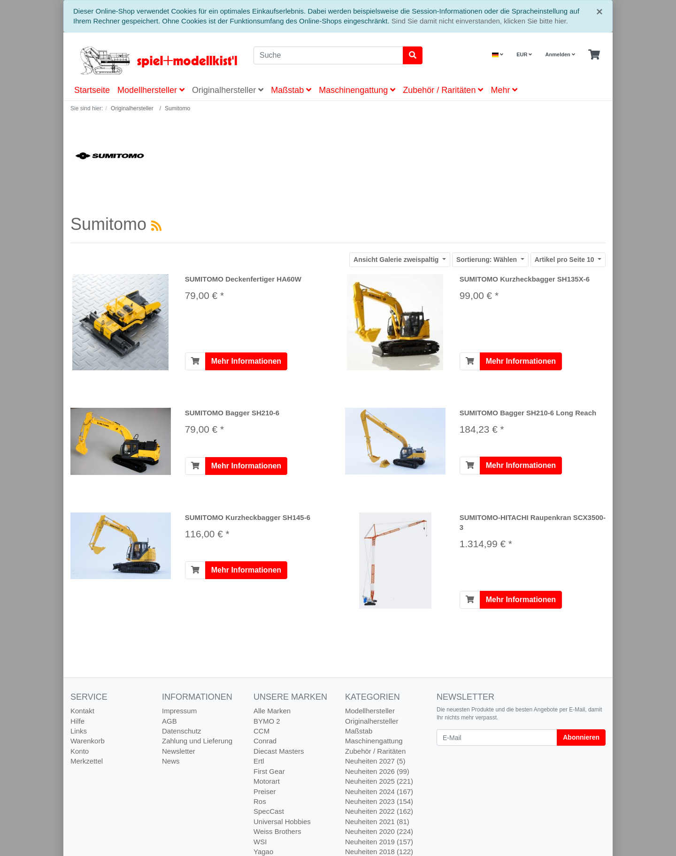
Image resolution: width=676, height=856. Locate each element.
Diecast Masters (279, 751)
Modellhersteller (150, 90)
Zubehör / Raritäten (443, 90)
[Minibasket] (594, 54)
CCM (261, 731)
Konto (79, 751)
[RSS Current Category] (156, 225)
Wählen (487, 259)
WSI (260, 842)
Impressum (179, 711)
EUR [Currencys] (524, 54)
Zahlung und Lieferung (197, 741)
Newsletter (178, 751)
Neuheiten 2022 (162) (379, 811)
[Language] (497, 54)
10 (565, 259)
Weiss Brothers (277, 831)
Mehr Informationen (246, 361)
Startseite (92, 90)
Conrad (265, 741)
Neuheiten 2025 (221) (379, 781)
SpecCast (269, 811)
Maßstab (291, 90)
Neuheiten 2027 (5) (375, 761)
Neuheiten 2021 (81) (377, 821)
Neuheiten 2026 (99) (377, 771)
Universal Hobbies (282, 821)
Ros (260, 801)
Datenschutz (181, 731)
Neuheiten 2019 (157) (379, 842)
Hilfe (77, 721)
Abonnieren (581, 737)
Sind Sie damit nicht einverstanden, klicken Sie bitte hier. (480, 21)
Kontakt (82, 711)
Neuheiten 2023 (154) (379, 801)
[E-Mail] (497, 737)
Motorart (267, 781)
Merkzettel (86, 761)
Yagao (263, 852)
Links (78, 731)
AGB (169, 721)
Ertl (259, 761)
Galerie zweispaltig (396, 259)
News (171, 761)
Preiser (265, 791)
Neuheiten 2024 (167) (379, 791)
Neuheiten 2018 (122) (379, 852)
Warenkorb (87, 741)
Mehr (504, 90)
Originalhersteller (227, 90)
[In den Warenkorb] (195, 361)
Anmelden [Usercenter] (560, 54)
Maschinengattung (357, 90)
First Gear (269, 771)
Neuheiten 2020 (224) (379, 831)
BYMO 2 (267, 721)
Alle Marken (272, 711)
